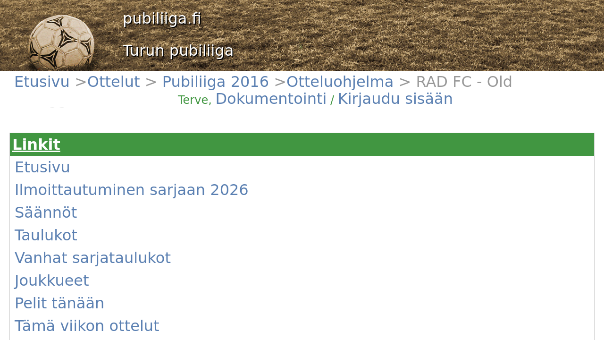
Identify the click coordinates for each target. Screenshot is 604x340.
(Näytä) (191, 228)
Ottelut (73, 76)
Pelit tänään (55, 193)
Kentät (47, 227)
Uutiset (48, 215)
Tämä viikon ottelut (65, 204)
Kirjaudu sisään (400, 81)
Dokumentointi (356, 81)
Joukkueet (52, 181)
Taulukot (50, 159)
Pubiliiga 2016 (106, 76)
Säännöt (50, 147)
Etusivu (48, 76)
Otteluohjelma (149, 76)
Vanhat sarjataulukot (67, 170)
